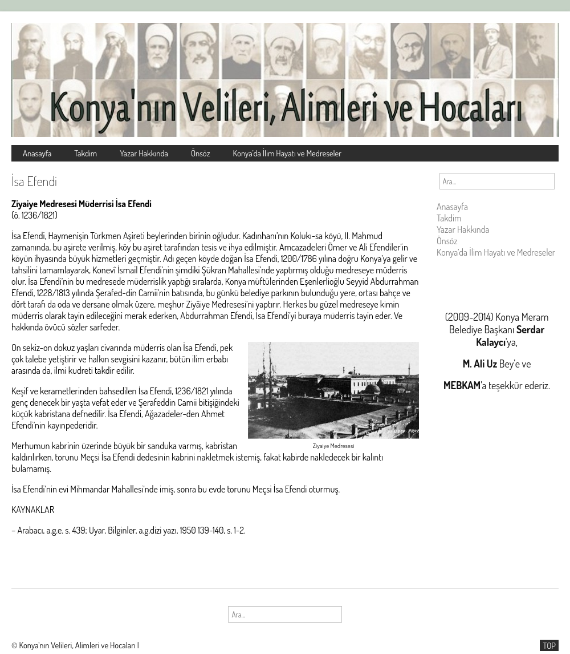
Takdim (85, 153)
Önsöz (200, 153)
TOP (549, 645)
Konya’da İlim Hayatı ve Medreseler (287, 153)
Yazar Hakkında (144, 153)
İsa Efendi (34, 181)
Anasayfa (37, 153)
